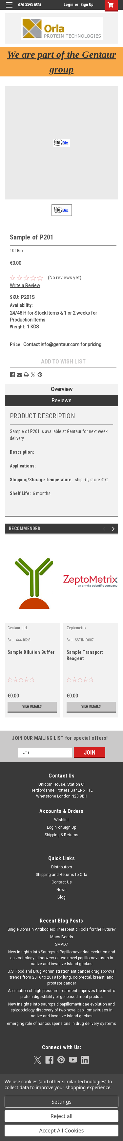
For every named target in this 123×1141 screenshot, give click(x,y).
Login (68, 4)
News (61, 889)
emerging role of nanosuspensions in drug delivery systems (61, 1023)
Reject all (61, 1116)
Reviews (61, 400)
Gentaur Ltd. (18, 628)
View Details (32, 706)
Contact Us (61, 882)
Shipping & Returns (61, 835)
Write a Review (25, 285)
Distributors (61, 867)
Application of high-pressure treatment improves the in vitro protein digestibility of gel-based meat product (61, 993)
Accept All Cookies (61, 1130)
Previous (105, 528)
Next (114, 528)
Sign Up (86, 4)
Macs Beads (61, 937)
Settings (61, 1101)
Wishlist (61, 820)
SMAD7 (61, 944)
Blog (61, 897)
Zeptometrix (77, 628)
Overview (61, 389)
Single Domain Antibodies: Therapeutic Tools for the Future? (61, 929)
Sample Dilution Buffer (31, 652)
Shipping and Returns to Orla (61, 874)
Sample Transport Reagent (85, 655)
